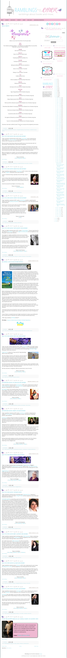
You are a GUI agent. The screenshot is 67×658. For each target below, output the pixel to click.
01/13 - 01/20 (58, 214)
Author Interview (7, 405)
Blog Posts (13, 19)
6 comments (5, 221)
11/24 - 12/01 (58, 105)
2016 (56, 92)
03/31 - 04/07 (58, 154)
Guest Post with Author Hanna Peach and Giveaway (14, 169)
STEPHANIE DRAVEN (6, 499)
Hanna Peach (19, 171)
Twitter (23, 158)
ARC (8, 330)
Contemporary (14, 163)
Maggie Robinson (26, 465)
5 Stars (6, 330)
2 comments (5, 527)
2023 (56, 82)
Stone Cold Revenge (6, 386)
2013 (56, 96)
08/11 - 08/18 (58, 126)
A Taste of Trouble (12, 139)
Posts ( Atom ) (8, 648)
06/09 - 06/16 (58, 140)
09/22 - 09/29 (58, 118)
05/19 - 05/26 (58, 144)
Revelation (8, 592)
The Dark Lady (17, 537)
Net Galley (28, 330)
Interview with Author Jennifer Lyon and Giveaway (13, 410)
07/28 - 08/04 (58, 129)
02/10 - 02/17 (58, 209)
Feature (18, 643)
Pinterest (23, 552)
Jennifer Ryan (22, 200)
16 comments (5, 403)
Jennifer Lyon (22, 413)
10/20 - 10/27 (58, 112)
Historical (17, 377)
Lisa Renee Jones (26, 643)
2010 (56, 221)
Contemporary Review (17, 330)
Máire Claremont (26, 536)
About (24, 19)
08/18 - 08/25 (58, 125)
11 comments (5, 581)
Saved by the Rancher (14, 201)
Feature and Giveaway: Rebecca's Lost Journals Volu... (60, 205)
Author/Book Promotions (39, 19)
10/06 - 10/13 (58, 115)
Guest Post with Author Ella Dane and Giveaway (13, 563)
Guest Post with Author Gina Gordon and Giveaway (14, 136)
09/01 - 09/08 (58, 122)
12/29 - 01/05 (58, 97)
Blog (17, 251)
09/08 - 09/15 (58, 121)
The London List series (32, 466)
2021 (56, 85)
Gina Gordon (24, 138)
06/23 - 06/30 (58, 137)
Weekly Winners (5, 26)
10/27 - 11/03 (58, 111)
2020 (56, 86)
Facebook (19, 158)
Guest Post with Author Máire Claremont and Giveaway (15, 534)
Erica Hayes (18, 591)
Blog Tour (10, 163)
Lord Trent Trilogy (32, 348)
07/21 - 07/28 (58, 131)
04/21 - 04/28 (58, 150)
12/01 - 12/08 (58, 103)
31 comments (5, 375)
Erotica (10, 528)
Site (16, 158)
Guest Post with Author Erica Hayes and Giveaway (13, 588)
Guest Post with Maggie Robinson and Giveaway (13, 455)
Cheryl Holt (25, 346)
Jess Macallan (19, 384)
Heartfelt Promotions (33, 129)
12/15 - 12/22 (58, 100)
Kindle (12, 320)
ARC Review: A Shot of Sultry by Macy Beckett (12, 262)
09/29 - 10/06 (58, 116)
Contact (19, 19)
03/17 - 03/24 (58, 157)
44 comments (5, 485)
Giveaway (30, 163)
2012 (56, 218)
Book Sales (29, 19)
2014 (56, 95)
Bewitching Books (12, 256)
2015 (56, 93)
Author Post (7, 163)
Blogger (40, 653)
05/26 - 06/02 (58, 142)
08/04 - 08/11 (58, 128)
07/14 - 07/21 (58, 132)
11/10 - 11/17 (58, 108)
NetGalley (13, 317)
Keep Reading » (4, 159)
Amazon (8, 320)
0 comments (5, 329)
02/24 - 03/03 (58, 161)
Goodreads (19, 578)
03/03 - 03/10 (58, 160)
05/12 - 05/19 (58, 145)
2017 (56, 90)
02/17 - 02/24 (58, 207)
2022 (56, 83)
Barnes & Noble (18, 320)
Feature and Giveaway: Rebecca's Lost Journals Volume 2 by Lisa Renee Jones (20, 619)
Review (31, 330)
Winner (3, 130)
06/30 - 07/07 (58, 135)
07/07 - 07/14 (58, 134)
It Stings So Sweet (19, 495)
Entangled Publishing (20, 129)
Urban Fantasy (19, 192)
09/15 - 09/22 (58, 119)
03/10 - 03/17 (58, 158)
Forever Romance (27, 129)
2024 (56, 80)
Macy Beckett (24, 330)
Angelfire (7, 172)
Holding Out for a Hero (7, 566)
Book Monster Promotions (12, 129)
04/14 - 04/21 (58, 151)
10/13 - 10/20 (58, 113)
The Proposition (9, 414)
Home (20, 646)
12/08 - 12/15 (58, 102)
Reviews (6, 19)
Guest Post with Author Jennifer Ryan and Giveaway (14, 198)
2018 (56, 89)
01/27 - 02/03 (58, 212)
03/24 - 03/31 (58, 156)
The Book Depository (26, 320)
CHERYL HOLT (4, 352)
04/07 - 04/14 (58, 153)
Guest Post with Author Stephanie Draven (12, 492)
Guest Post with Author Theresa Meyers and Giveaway (14, 228)
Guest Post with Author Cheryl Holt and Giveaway (14, 336)
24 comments (5, 447)
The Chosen (9, 231)
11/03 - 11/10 (58, 109)
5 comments (5, 642)
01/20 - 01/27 (58, 213)
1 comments (5, 128)
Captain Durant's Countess (17, 466)
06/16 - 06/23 (58, 138)
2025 (56, 79)
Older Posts (36, 646)
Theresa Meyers (25, 230)
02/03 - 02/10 (58, 210)
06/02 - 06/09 (58, 141)
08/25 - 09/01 (58, 124)
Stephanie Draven (26, 494)
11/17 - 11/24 (58, 106)
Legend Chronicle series (22, 231)
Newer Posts (4, 646)
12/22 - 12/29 (58, 99)
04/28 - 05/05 (58, 148)
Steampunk (24, 256)
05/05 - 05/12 (58, 147)
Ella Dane (18, 565)
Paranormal (28, 583)
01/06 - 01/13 (58, 216)
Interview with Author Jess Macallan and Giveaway (14, 382)
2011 (56, 219)
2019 (56, 87)
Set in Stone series (19, 386)
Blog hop (6, 129)
